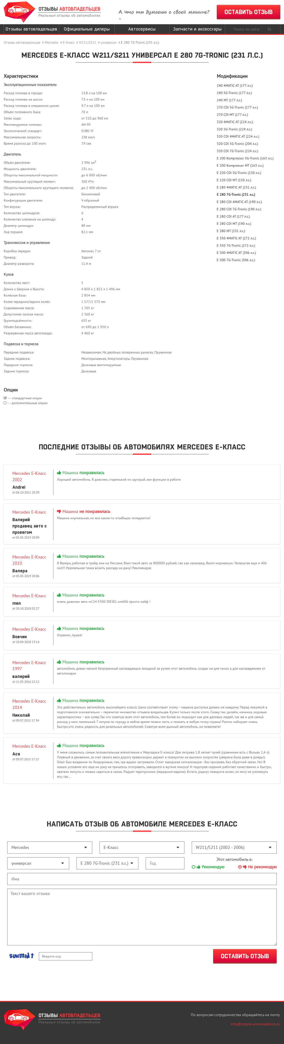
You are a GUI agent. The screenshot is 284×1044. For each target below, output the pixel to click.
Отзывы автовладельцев (31, 28)
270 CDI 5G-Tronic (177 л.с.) (237, 107)
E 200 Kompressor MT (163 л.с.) (240, 165)
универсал (109, 42)
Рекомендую (208, 867)
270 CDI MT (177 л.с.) (232, 114)
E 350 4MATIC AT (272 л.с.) (236, 238)
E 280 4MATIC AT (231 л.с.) (236, 187)
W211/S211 (87, 42)
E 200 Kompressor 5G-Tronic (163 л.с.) (245, 158)
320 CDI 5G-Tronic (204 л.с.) (237, 143)
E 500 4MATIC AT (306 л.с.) (236, 253)
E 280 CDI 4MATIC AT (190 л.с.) (239, 202)
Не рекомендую (257, 867)
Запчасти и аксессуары (197, 28)
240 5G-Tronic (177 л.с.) (234, 93)
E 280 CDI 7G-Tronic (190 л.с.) (239, 209)
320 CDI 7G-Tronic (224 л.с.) (237, 151)
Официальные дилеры (87, 28)
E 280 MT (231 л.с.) (231, 231)
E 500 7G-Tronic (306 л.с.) (236, 260)
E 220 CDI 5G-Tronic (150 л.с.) (239, 173)
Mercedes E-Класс (29, 512)
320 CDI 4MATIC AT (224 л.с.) (238, 136)
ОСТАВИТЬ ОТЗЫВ (249, 12)
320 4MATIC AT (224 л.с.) (235, 122)
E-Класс (69, 42)
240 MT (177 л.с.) (229, 100)
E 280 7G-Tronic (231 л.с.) (236, 194)
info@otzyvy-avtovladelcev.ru (255, 1023)
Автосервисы (142, 28)
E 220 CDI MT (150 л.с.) (234, 180)
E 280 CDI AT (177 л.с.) (233, 216)
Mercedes (51, 42)
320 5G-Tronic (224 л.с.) (234, 129)
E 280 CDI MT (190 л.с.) (234, 223)
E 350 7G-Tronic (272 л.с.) (236, 245)
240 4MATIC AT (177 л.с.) (235, 85)
